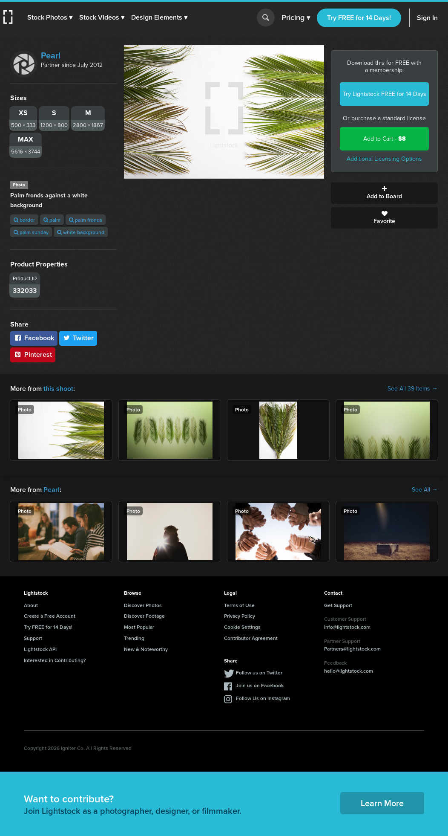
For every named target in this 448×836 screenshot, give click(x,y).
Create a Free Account (49, 615)
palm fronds (85, 219)
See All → (425, 490)
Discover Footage (144, 615)
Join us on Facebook (260, 685)
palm (51, 219)
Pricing (295, 18)
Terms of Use (239, 605)
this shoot (58, 388)
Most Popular (139, 627)
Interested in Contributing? (55, 660)
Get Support (338, 605)
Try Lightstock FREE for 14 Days (384, 94)
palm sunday (31, 232)
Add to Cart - (384, 138)
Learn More (382, 803)
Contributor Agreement (251, 638)
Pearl (50, 55)
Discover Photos (143, 605)
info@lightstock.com (347, 627)
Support (33, 638)
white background (80, 232)
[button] (49, 17)
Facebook (34, 338)
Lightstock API (40, 649)
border (24, 219)
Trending (134, 638)
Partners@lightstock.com (352, 648)
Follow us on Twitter (259, 672)
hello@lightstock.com (348, 670)
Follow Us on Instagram (263, 698)
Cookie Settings (242, 627)
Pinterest (33, 354)
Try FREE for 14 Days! (359, 18)
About (31, 605)
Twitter (78, 338)
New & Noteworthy (146, 649)
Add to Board (384, 193)
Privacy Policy (239, 615)
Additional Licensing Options (384, 158)
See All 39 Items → (413, 389)
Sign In (427, 18)
